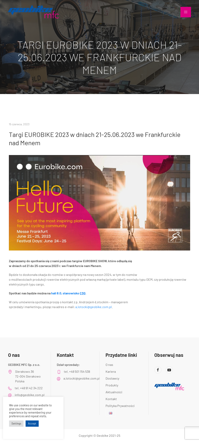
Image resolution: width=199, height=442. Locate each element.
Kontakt (111, 399)
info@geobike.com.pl (30, 395)
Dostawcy (112, 378)
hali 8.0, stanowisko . (68, 293)
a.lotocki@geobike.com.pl (93, 307)
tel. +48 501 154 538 (77, 371)
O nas (109, 364)
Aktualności (114, 392)
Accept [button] (32, 423)
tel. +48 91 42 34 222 (29, 388)
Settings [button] (16, 423)
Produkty (112, 385)
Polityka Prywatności (120, 406)
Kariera (111, 371)
